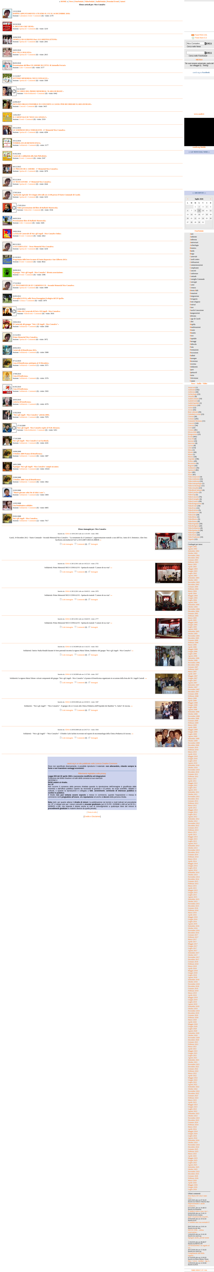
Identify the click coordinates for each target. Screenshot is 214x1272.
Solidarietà (23, 145)
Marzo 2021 (192, 1047)
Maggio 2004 (193, 596)
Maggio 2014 (193, 863)
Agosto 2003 (192, 576)
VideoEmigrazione (194, 504)
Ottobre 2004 (193, 607)
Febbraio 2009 (193, 723)
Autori (122, 1)
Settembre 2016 (193, 926)
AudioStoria (192, 405)
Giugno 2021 (192, 1053)
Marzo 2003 (192, 564)
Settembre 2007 (193, 685)
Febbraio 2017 (193, 937)
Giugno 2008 (192, 705)
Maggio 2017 (193, 944)
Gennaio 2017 (193, 935)
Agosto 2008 (192, 709)
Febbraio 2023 (193, 1098)
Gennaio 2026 (193, 1176)
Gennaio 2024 (193, 1122)
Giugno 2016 (192, 919)
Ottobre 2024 (193, 1142)
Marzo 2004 (192, 591)
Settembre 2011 (193, 792)
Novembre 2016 (194, 930)
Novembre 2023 (194, 1118)
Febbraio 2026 (193, 1178)
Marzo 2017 (192, 939)
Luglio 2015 (192, 895)
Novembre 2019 (194, 1011)
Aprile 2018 (192, 968)
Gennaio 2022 (193, 1069)
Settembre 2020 (193, 1033)
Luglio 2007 (192, 680)
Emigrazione (192, 434)
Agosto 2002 (192, 549)
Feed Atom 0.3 (199, 38)
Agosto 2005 (192, 629)
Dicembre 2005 (193, 638)
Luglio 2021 (192, 1055)
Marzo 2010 (192, 752)
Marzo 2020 (192, 1020)
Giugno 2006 (192, 651)
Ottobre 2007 (193, 687)
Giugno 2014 (192, 866)
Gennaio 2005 (193, 613)
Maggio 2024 (193, 1131)
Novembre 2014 (194, 877)
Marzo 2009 (192, 725)
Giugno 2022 (192, 1080)
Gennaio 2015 (193, 881)
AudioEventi (192, 401)
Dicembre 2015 (193, 906)
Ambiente (191, 390)
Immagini (93, 544)
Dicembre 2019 (193, 1013)
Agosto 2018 (192, 977)
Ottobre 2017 (193, 955)
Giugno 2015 (192, 893)
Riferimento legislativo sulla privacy (92, 773)
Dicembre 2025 (193, 1174)
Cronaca (22, 301)
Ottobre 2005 (193, 634)
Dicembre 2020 (193, 1040)
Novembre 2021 (194, 1064)
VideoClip (191, 495)
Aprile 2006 (192, 647)
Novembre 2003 (194, 582)
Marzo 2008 (192, 698)
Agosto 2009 (192, 736)
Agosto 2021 (192, 1058)
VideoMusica (193, 519)
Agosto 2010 (192, 763)
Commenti (37, 16)
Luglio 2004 (192, 600)
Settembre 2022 (193, 1087)
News (71, 1)
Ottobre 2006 (193, 660)
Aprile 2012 (192, 808)
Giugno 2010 (192, 759)
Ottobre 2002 (193, 553)
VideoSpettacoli (193, 530)
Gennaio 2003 (193, 560)
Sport (190, 472)
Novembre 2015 (194, 904)
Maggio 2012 (193, 810)
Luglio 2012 (192, 814)
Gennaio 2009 (193, 721)
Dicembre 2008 (193, 718)
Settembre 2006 (193, 658)
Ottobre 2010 (193, 768)
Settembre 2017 (193, 953)
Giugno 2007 (192, 678)
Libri (21, 68)
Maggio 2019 (193, 997)
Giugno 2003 (192, 571)
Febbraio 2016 (193, 910)
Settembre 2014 (193, 872)
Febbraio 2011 (193, 776)
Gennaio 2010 (193, 747)
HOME (63, 1)
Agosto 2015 (192, 897)
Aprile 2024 (192, 1129)
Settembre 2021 (193, 1060)
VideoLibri (28, 210)
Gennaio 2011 (193, 774)
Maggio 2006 (193, 649)
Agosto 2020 (192, 1031)
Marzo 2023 (192, 1100)
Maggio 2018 (193, 971)
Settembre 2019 (193, 1006)
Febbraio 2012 (193, 803)
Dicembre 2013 (193, 852)
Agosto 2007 (192, 683)
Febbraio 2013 (193, 830)
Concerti (22, 106)
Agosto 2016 (192, 924)
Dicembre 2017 (193, 959)
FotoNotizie (79, 1)
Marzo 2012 (192, 805)
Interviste (191, 443)
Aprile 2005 (192, 620)
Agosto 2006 (192, 656)
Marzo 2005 (192, 618)
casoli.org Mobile (199, 147)
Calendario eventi (25, 16)
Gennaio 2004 (193, 587)
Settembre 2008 (193, 712)
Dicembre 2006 (193, 665)
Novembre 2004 (194, 609)
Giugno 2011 (192, 785)
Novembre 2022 (194, 1091)
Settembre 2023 (193, 1113)
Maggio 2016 (193, 917)
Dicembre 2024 (193, 1147)
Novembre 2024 (194, 1145)
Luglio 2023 (192, 1109)
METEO (199, 60)
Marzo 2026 (192, 1180)
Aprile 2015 (192, 888)
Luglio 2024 (192, 1136)
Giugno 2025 (192, 1160)
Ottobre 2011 (192, 794)
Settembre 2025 (193, 1167)
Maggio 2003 (193, 569)
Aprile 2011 (192, 781)
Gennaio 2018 (193, 962)
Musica (190, 457)
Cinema (190, 416)
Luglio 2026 (192, 1189)
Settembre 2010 (193, 765)
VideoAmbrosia (193, 481)
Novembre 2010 (194, 770)
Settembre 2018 (193, 980)
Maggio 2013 (193, 837)
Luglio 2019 (192, 1002)
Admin (67, 534)
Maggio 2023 (193, 1105)
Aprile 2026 (192, 1183)
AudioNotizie (101, 1)
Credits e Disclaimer (92, 816)
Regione (191, 466)
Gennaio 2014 (193, 855)
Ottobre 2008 (193, 714)
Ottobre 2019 (193, 1009)
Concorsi (191, 425)
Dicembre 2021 (193, 1067)
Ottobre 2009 (193, 741)
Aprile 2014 (192, 861)
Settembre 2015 (193, 899)
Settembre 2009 (193, 738)
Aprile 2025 (192, 1156)
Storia (190, 475)
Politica (190, 461)
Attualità (191, 396)
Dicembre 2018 (193, 986)
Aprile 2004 (192, 593)
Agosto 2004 (192, 602)
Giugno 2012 (192, 812)
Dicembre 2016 (193, 933)
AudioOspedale (193, 403)
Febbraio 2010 (193, 750)
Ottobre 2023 (193, 1116)
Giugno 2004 (192, 598)
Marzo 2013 (192, 832)
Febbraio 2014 (193, 857)
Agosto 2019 (192, 1004)
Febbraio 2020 (193, 1017)
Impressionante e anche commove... (196, 1205)
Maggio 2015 (193, 890)
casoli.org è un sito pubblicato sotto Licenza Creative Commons (92, 763)
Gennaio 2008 (193, 694)
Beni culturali (193, 412)
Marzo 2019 (192, 993)
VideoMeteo (192, 517)
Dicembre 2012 (193, 826)
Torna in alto (92, 812)
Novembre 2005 (194, 636)
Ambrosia (191, 392)
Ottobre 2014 (193, 875)
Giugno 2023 (192, 1107)
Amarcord (191, 387)
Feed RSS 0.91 (199, 35)
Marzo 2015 (192, 886)
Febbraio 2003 (193, 562)
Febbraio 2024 (193, 1125)
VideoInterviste (193, 512)
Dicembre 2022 (193, 1093)
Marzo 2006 (192, 645)
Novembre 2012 (194, 823)
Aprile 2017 (192, 942)
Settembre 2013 (193, 846)
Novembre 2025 (194, 1172)
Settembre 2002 (193, 551)
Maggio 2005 (193, 622)
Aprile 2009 (192, 727)
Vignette (191, 539)
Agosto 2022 (192, 1084)
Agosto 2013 (192, 843)
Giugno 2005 (192, 625)
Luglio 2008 (192, 707)
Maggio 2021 (193, 1051)
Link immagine (66, 544)
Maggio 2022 (193, 1078)
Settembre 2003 (193, 578)
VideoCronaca (193, 501)
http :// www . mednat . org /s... (199, 1261)
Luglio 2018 (192, 975)
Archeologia (192, 394)
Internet (190, 441)
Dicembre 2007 (193, 692)
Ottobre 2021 (193, 1062)
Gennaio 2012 (193, 801)
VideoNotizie (89, 1)
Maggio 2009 (193, 730)
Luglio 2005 (192, 627)
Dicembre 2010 (193, 772)
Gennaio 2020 (193, 1015)
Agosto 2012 (192, 817)
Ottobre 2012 (193, 821)
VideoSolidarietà (30, 93)
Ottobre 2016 (193, 928)
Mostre (190, 452)
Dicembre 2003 (193, 584)
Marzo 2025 (192, 1154)
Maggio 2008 (193, 703)
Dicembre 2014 (193, 879)
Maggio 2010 (193, 756)
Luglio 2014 (192, 868)
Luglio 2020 (192, 1029)
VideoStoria (192, 535)
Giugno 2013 (192, 839)
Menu (190, 450)
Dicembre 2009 (193, 745)
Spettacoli (22, 29)
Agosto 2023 (192, 1111)
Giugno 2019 (192, 1000)
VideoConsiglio (193, 499)
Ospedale (191, 459)
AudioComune (193, 399)
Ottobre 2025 (193, 1169)
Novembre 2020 (194, 1038)
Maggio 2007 (193, 676)
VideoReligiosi (193, 526)
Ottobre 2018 (193, 982)
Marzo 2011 (192, 779)
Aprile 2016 (192, 915)
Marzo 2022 (192, 1073)
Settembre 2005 (193, 631)
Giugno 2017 (192, 946)
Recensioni (192, 463)
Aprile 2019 (192, 995)
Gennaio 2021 (193, 1042)
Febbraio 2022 (193, 1071)
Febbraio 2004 (193, 589)
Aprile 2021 (192, 1049)
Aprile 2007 (192, 674)
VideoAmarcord (193, 477)
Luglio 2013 (192, 841)
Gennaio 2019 (193, 988)
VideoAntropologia (195, 483)
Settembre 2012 (193, 819)
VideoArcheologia (194, 486)
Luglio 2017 (192, 948)
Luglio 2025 (192, 1163)
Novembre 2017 (194, 957)
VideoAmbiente (193, 479)
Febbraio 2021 (193, 1044)
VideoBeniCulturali (195, 490)
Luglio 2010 (192, 761)
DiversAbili (192, 432)
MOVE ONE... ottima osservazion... (196, 1231)
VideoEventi (28, 313)
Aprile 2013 (192, 834)
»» (100, 540)
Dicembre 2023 (193, 1120)
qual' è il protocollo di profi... (198, 1217)
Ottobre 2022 (193, 1089)
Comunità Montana (195, 421)
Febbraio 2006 (193, 643)
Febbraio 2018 (193, 964)
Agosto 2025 (192, 1165)
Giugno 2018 (192, 973)
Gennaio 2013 (193, 828)
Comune (191, 419)
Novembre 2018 (194, 984)
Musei (190, 454)
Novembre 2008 (194, 716)
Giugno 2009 (192, 732)
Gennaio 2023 (193, 1096)
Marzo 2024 (192, 1127)
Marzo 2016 (192, 913)
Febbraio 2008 (193, 696)
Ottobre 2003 (193, 580)
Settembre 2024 (193, 1140)
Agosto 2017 (192, 951)
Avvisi (190, 410)
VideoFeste (192, 508)
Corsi (190, 428)
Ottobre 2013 (193, 848)
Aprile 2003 (192, 567)
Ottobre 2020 (193, 1035)
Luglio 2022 (192, 1082)
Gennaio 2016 (193, 908)
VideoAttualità (193, 488)
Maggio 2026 (193, 1185)
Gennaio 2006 (193, 640)
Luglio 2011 (192, 788)
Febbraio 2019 (193, 991)
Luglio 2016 (192, 922)
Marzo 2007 (192, 672)
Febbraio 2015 (193, 884)
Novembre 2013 (194, 850)
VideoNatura (192, 521)
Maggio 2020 (193, 1024)
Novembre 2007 (194, 689)
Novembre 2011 (193, 797)
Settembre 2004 (193, 605)
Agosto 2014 (192, 870)
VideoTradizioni (194, 537)
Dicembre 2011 (193, 799)
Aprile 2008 (192, 701)
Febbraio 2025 (193, 1151)
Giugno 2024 (192, 1134)
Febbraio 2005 (193, 616)
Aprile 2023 (192, 1102)
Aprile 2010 (192, 754)
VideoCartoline (193, 492)
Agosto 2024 (192, 1138)
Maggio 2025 (193, 1158)
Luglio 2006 (192, 654)
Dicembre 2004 (193, 611)
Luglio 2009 (192, 734)
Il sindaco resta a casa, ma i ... (198, 1211)
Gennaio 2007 (193, 667)
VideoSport (192, 533)
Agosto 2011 (192, 790)
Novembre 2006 (194, 663)
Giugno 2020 (192, 1026)
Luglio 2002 (192, 547)
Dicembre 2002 (193, 558)
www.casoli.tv (199, 114)
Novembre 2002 (194, 555)
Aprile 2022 (192, 1076)
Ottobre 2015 (193, 901)
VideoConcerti (193, 497)
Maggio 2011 (193, 783)
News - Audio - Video (199, 383)
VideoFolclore (193, 510)
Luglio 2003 (192, 573)
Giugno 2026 (192, 1187)
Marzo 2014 (192, 859)
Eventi (21, 119)
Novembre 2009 (194, 743)
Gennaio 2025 (193, 1149)
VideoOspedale (193, 524)
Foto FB (191, 439)
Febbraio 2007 (193, 669)
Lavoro (190, 445)
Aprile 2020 (192, 1022)
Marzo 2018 (192, 966)
